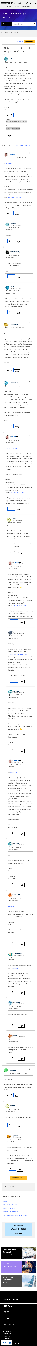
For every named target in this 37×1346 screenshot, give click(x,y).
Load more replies (18, 1178)
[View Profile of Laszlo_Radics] (14, 324)
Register (27, 3)
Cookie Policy (7, 1339)
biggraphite (17, 968)
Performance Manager (11, 121)
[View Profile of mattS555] (17, 894)
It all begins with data (15, 197)
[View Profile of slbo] (15, 1035)
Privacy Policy (7, 1336)
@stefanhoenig (12, 448)
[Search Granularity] (6, 24)
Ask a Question (29, 41)
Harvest (8, 128)
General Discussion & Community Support (15, 1215)
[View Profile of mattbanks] (13, 1070)
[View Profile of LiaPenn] (12, 59)
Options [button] (19, 41)
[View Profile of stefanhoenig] (14, 383)
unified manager (22, 121)
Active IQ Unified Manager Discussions (12, 32)
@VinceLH (13, 772)
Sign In (31, 3)
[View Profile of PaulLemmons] (15, 287)
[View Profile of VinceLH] (16, 691)
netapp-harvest (16, 128)
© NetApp (7, 1331)
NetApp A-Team (26, 7)
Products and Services (10, 1204)
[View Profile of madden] (12, 154)
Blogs (17, 7)
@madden (11, 906)
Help (35, 3)
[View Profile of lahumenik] (17, 1002)
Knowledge (9, 7)
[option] (18, 1229)
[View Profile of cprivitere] (15, 1136)
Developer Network (9, 1208)
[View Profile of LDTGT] (14, 519)
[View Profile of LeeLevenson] (15, 251)
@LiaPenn (9, 163)
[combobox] (24, 24)
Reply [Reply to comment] (17, 214)
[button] (29, 47)
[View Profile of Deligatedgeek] (18, 954)
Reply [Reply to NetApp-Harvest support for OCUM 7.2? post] (9, 136)
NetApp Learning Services (10, 1211)
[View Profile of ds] (15, 632)
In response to (15, 225)
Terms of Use (7, 1334)
